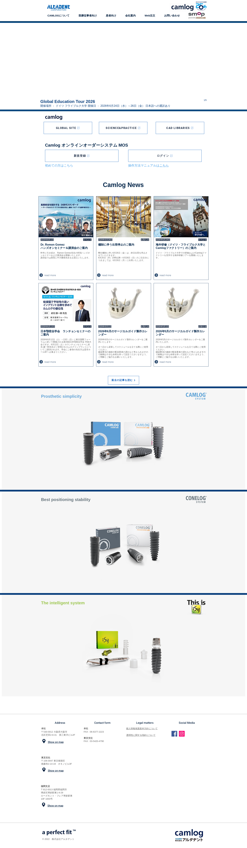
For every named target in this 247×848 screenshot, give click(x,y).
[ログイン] (165, 156)
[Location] (44, 741)
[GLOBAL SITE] (68, 128)
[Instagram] (182, 734)
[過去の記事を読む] (123, 380)
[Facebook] (174, 734)
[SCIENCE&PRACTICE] (123, 128)
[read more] (61, 275)
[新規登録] (81, 156)
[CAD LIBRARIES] (180, 128)
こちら (164, 165)
